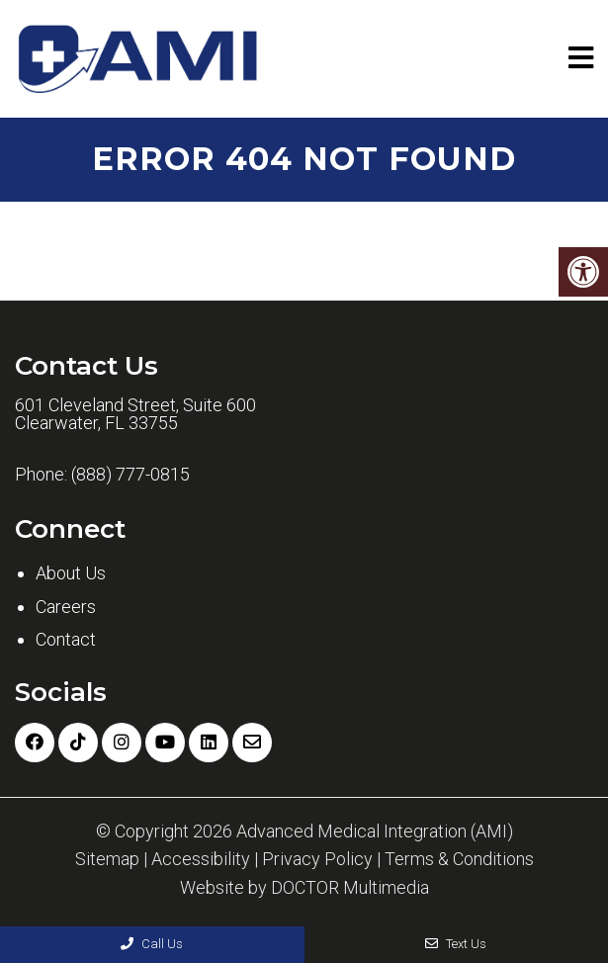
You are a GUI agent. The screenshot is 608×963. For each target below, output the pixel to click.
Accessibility (200, 859)
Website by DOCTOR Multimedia (304, 888)
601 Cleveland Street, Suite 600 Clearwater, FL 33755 (135, 414)
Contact (66, 639)
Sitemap (107, 859)
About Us (71, 573)
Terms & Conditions (459, 859)
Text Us (455, 943)
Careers (66, 606)
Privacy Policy (317, 859)
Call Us (152, 943)
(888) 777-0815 (130, 474)
